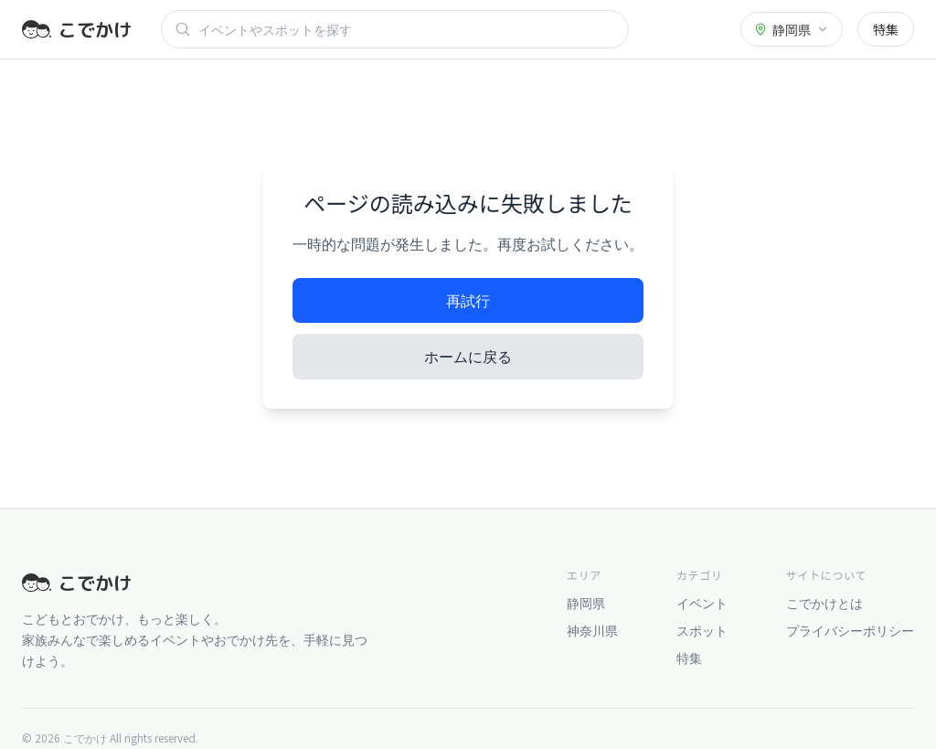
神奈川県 (592, 630)
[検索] (406, 29)
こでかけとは (824, 603)
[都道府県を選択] (791, 29)
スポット (702, 630)
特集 (886, 29)
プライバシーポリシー (850, 630)
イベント (702, 603)
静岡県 (586, 603)
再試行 (468, 300)
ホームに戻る (468, 356)
